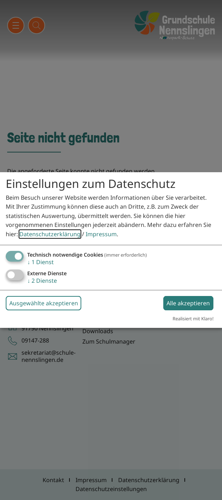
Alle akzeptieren (188, 303)
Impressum (101, 234)
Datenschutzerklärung (50, 234)
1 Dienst (40, 262)
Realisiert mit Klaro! (193, 318)
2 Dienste (42, 281)
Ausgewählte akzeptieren (43, 303)
